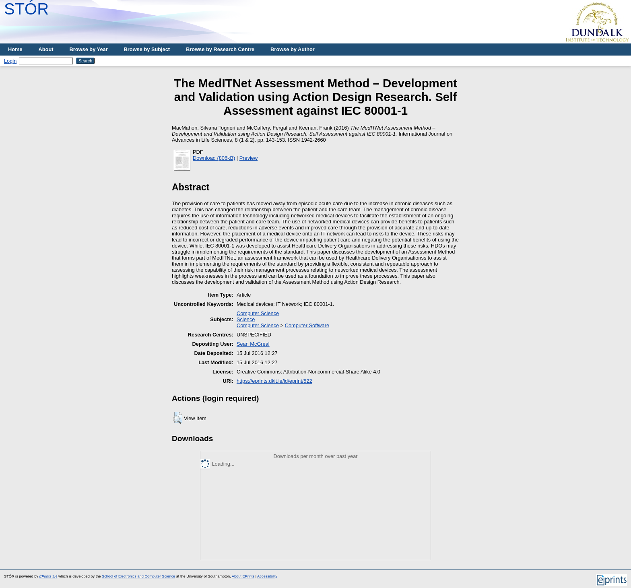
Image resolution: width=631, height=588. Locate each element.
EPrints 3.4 (48, 576)
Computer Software (307, 325)
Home (15, 49)
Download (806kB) (214, 158)
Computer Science (258, 313)
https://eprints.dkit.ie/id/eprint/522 (274, 381)
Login (10, 61)
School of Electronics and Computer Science (138, 576)
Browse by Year (89, 49)
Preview (248, 158)
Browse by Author (292, 49)
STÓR (26, 9)
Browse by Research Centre (220, 49)
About (46, 49)
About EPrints (243, 576)
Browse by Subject (147, 49)
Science (246, 319)
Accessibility (267, 576)
